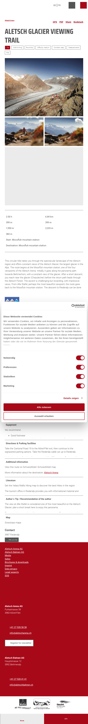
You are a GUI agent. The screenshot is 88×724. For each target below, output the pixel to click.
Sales (7, 561)
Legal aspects (12, 575)
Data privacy (11, 571)
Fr (59, 5)
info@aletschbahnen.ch (21, 687)
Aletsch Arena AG (14, 551)
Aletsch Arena (9, 20)
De (54, 5)
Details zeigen (71, 398)
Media (8, 558)
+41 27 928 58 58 (18, 630)
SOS (7, 578)
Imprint (8, 568)
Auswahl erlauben (44, 416)
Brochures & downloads (17, 564)
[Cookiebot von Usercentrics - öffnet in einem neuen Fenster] (71, 306)
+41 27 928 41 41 (18, 681)
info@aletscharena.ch (20, 635)
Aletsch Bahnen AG (14, 554)
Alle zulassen (44, 407)
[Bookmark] (78, 20)
